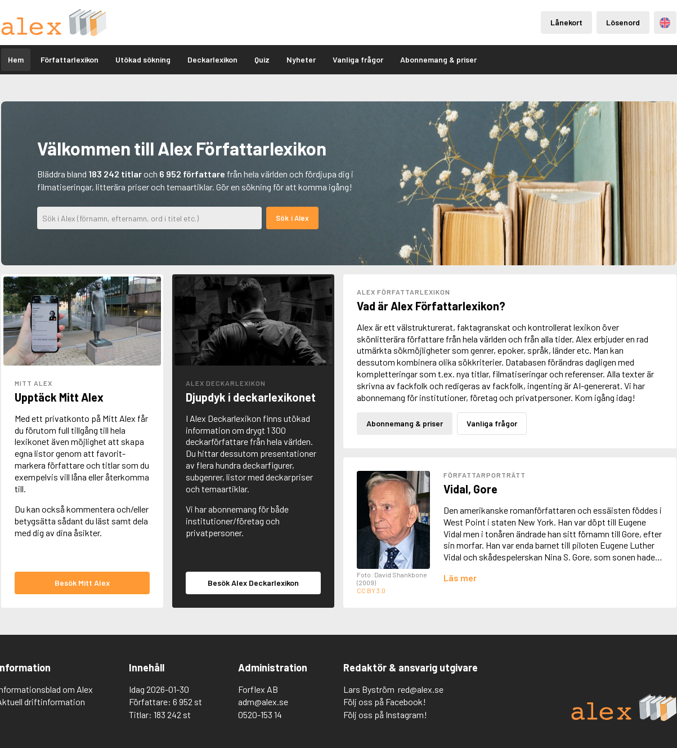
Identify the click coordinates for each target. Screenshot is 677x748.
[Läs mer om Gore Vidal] (460, 577)
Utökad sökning (143, 59)
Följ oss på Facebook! (384, 701)
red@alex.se (420, 689)
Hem (16, 59)
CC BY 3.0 (371, 590)
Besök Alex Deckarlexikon (253, 582)
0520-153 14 (260, 714)
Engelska (665, 22)
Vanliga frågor (358, 59)
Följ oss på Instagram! (385, 714)
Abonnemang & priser (438, 59)
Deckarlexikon (212, 59)
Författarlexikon (69, 59)
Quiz (262, 59)
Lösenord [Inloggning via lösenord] (623, 22)
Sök (282, 217)
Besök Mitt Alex (82, 582)
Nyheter (301, 59)
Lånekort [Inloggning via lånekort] (566, 22)
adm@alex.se (263, 701)
